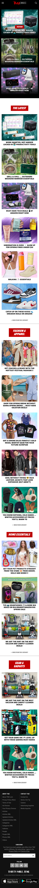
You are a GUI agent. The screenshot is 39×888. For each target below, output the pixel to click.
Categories (5, 823)
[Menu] (3, 3)
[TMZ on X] (17, 865)
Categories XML (7, 826)
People (4, 831)
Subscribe (33, 856)
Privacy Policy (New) (9, 800)
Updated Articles (7, 817)
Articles (4, 811)
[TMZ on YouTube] (21, 865)
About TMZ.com (7, 797)
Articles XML (6, 814)
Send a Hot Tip (25, 800)
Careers (23, 803)
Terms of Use (6, 803)
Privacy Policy (13, 851)
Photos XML (6, 837)
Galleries (5, 828)
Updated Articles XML (9, 820)
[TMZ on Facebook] (12, 865)
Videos (4, 840)
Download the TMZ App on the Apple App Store (10, 881)
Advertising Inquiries (27, 805)
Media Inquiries (26, 808)
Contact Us (24, 797)
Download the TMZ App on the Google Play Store (29, 881)
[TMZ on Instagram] (26, 865)
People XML (6, 834)
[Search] (36, 3)
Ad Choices (6, 805)
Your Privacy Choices (9, 808)
